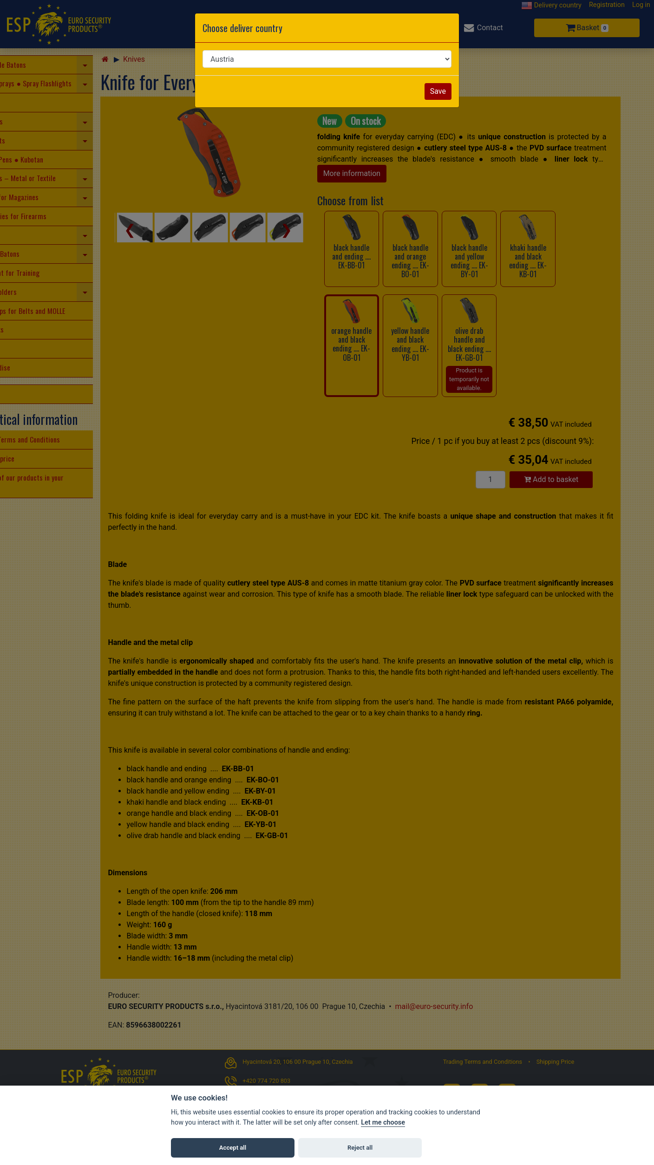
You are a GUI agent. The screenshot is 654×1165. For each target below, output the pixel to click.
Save (438, 91)
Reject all (360, 1147)
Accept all (232, 1147)
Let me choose (383, 1122)
